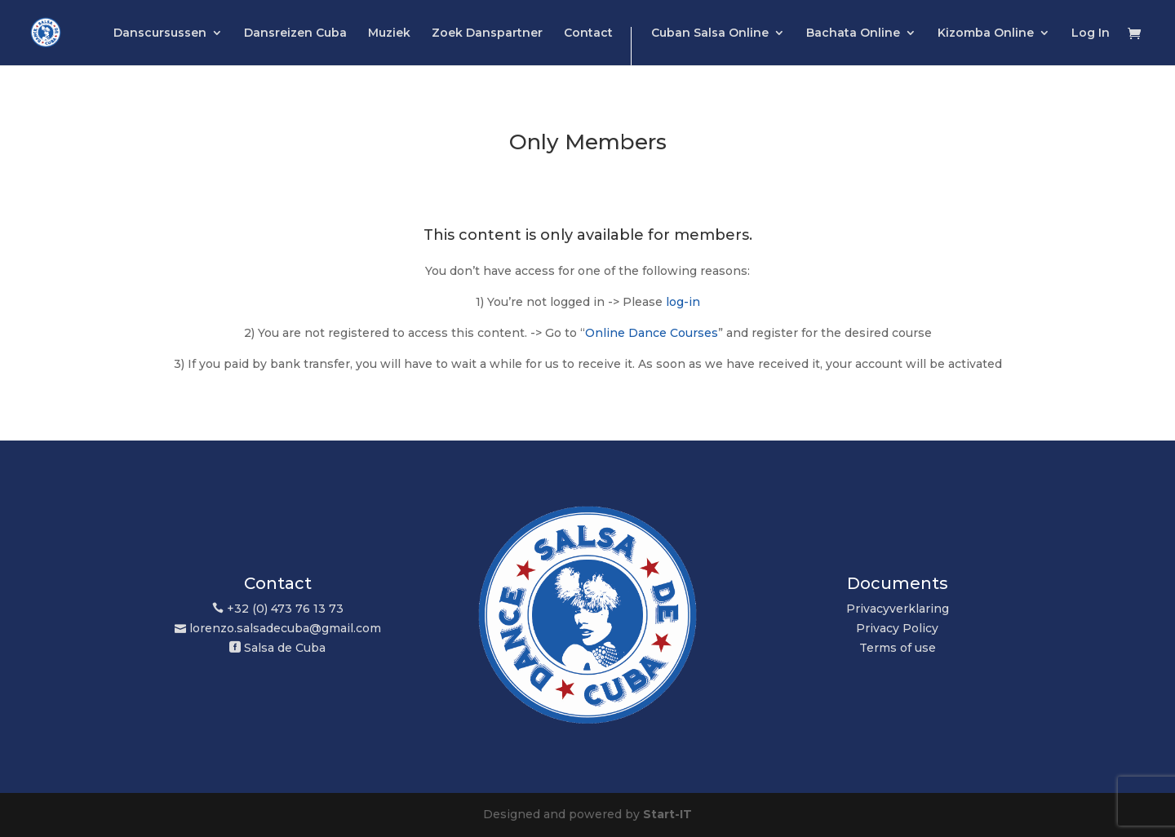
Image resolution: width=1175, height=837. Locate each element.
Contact (588, 33)
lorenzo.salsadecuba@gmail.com (285, 628)
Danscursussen (159, 33)
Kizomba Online (986, 33)
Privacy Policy (897, 628)
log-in (683, 301)
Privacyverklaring (897, 608)
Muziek (389, 33)
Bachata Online (853, 33)
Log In (1090, 33)
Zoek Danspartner (487, 33)
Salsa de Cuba (285, 647)
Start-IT (667, 814)
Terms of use (897, 647)
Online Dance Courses (651, 333)
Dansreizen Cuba (295, 33)
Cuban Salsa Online (710, 33)
